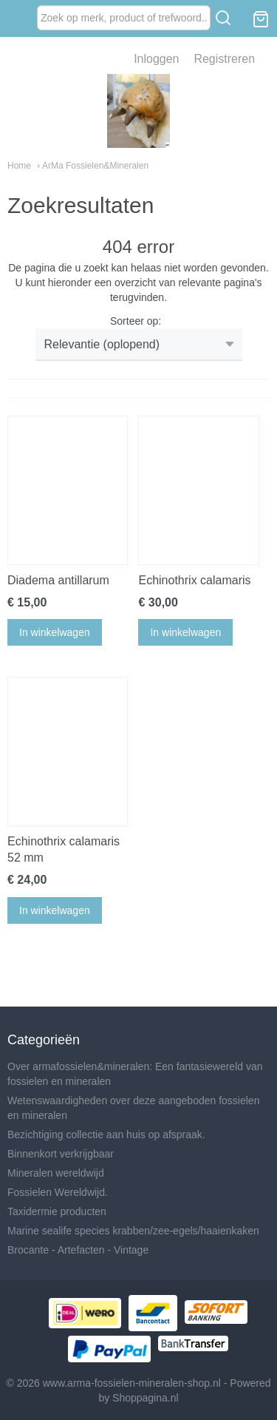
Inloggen (156, 59)
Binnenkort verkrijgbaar (60, 1154)
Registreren (224, 59)
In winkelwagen (54, 632)
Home (19, 165)
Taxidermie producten (56, 1211)
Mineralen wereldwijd (55, 1173)
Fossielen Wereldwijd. (57, 1192)
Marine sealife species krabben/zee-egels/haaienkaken (133, 1231)
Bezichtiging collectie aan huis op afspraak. (106, 1134)
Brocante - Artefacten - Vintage (77, 1250)
